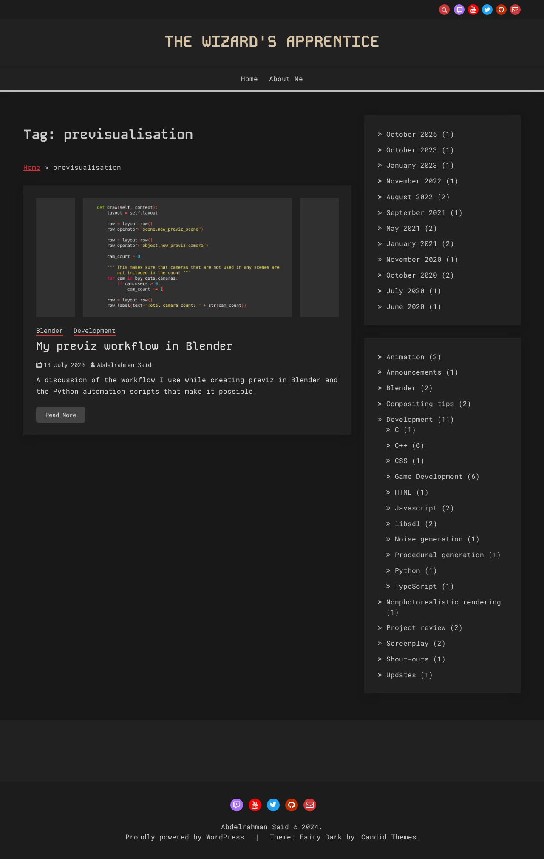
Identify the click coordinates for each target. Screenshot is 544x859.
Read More (60, 415)
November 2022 (414, 180)
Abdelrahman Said (124, 365)
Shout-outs (407, 658)
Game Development (429, 476)
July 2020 (405, 290)
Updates (401, 674)
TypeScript (416, 585)
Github (501, 9)
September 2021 (416, 212)
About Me (286, 78)
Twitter (487, 9)
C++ (401, 445)
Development (95, 330)
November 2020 (414, 259)
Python (407, 570)
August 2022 (409, 196)
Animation (405, 356)
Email (515, 9)
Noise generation (429, 538)
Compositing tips (420, 403)
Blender (49, 330)
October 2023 (411, 149)
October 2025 (411, 133)
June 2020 (405, 306)
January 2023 (411, 164)
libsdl (407, 523)
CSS (401, 460)
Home (249, 78)
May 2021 (403, 227)
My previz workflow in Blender (134, 346)
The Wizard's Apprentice (272, 41)
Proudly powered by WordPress (187, 836)
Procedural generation (439, 554)
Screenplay (407, 643)
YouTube (473, 9)
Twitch (459, 9)
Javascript (416, 507)
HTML (403, 491)
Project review (416, 627)
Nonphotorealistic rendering (443, 601)
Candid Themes (388, 836)
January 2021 (411, 243)
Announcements (414, 371)
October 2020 (411, 274)
